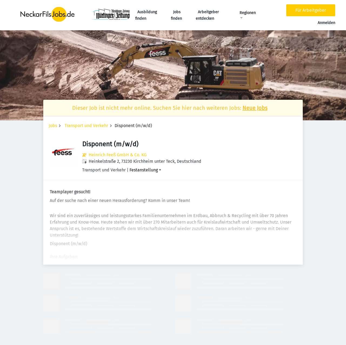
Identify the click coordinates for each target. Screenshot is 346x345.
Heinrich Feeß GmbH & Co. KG (118, 154)
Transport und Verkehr (86, 125)
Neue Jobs (254, 108)
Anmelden (326, 23)
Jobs (53, 125)
